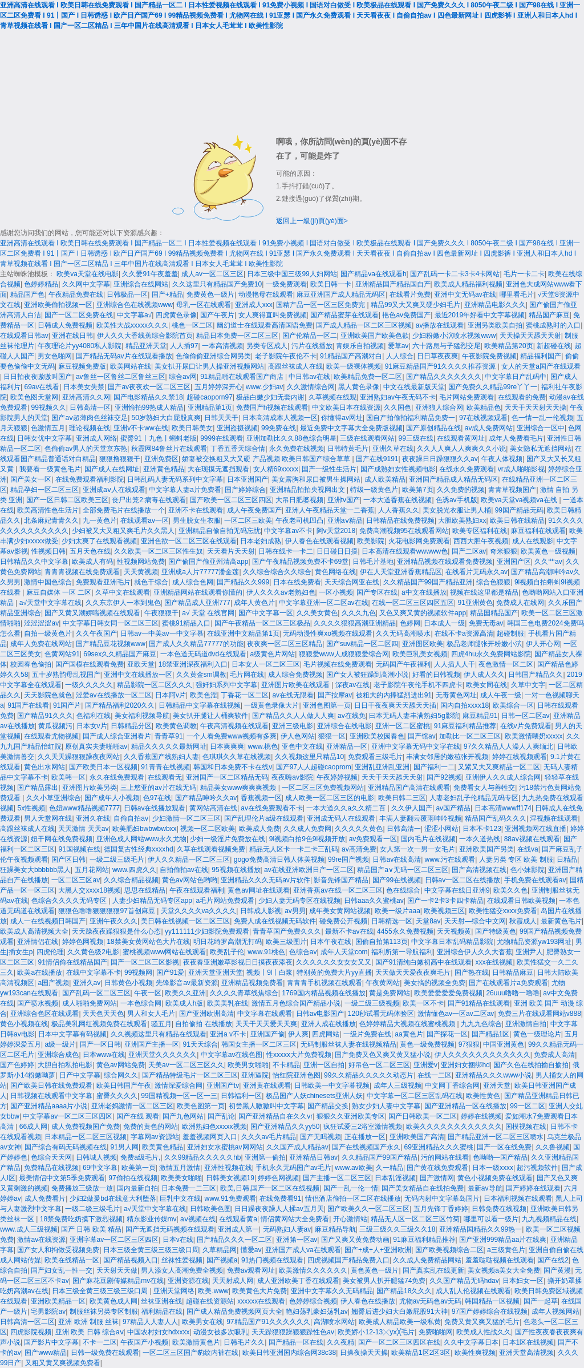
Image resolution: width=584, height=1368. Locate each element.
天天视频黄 (454, 931)
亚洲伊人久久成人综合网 (503, 777)
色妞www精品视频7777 (84, 808)
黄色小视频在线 (24, 1024)
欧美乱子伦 (227, 952)
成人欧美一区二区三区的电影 (329, 798)
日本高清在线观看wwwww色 (405, 551)
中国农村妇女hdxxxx (158, 1332)
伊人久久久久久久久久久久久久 (482, 1055)
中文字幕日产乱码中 (515, 377)
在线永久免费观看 (466, 469)
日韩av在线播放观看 (155, 808)
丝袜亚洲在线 (161, 1301)
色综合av (303, 952)
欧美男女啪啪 (248, 1065)
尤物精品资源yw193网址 (534, 942)
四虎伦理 (50, 952)
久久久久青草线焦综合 (244, 993)
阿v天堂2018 (336, 531)
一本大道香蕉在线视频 (397, 500)
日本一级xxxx (492, 1168)
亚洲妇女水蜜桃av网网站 (225, 1147)
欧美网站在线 (130, 366)
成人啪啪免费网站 (89, 1003)
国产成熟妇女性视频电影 (398, 469)
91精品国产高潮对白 (351, 356)
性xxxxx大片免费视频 (298, 1055)
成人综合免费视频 (295, 675)
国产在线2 (553, 1260)
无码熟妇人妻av (287, 1229)
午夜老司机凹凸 (299, 520)
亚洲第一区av (297, 1240)
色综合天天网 (51, 1157)
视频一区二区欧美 (207, 829)
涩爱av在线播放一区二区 (114, 695)
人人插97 (184, 346)
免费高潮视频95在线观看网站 (404, 531)
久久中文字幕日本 (471, 1342)
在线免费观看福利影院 (89, 479)
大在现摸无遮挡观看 (218, 469)
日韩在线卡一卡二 (285, 551)
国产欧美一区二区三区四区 (231, 500)
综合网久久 (121, 1075)
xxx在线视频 (494, 962)
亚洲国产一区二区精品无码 (227, 777)
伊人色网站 (298, 736)
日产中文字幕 (79, 1075)
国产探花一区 (447, 1034)
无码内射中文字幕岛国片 (442, 1198)
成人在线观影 (532, 541)
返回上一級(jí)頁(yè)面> (312, 221)
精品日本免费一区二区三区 (237, 336)
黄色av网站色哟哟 (189, 880)
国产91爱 (170, 972)
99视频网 (138, 972)
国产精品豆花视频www (110, 644)
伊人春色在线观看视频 (319, 541)
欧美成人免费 (259, 829)
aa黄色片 (409, 1034)
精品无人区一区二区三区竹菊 (415, 1219)
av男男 (295, 911)
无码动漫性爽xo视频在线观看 (327, 633)
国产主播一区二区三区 (337, 1178)
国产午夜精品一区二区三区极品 (262, 623)
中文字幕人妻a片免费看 (185, 490)
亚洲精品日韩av (313, 1157)
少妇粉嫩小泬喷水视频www (454, 336)
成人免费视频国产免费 (85, 1127)
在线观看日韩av (24, 336)
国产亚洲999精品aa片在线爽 (502, 1240)
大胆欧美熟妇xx (462, 520)
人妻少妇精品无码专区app (152, 901)
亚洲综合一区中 (541, 428)
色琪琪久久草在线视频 (236, 757)
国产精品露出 (37, 788)
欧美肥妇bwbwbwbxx (144, 829)
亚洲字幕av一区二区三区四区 (114, 1240)
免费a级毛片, (140, 1157)
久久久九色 (359, 613)
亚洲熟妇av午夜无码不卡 (398, 397)
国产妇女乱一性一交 (61, 1270)
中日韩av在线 (309, 377)
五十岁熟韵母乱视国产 (66, 675)
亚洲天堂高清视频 (526, 1353)
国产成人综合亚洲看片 (117, 736)
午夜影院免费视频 (489, 356)
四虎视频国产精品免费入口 (348, 1260)
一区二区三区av (75, 880)
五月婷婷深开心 (218, 387)
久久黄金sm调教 (201, 675)
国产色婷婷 (17, 1065)
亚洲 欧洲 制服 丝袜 (88, 1322)
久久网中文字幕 (86, 284)
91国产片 (67, 705)
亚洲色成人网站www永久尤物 (141, 839)
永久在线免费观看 (117, 777)
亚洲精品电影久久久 (495, 305)
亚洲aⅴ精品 (345, 520)
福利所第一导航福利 (402, 952)
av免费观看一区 (373, 839)
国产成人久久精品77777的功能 (196, 644)
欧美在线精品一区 (71, 1260)
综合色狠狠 (493, 582)
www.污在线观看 (450, 859)
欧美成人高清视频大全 (34, 931)
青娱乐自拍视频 (360, 346)
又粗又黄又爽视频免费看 (62, 1363)
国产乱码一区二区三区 (96, 993)
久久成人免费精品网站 (427, 1260)
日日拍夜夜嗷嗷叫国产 (37, 377)
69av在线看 (41, 387)
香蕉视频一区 (261, 798)
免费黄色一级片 (210, 294)
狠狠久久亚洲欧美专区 (351, 1116)
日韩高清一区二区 (27, 1322)
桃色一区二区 (192, 325)
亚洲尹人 (529, 952)
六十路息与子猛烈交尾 (446, 346)
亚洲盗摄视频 (237, 428)
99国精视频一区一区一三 (179, 1096)
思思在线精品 (144, 890)
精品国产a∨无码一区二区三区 (402, 870)
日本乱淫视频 (395, 1178)
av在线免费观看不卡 (272, 808)
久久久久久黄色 (359, 829)
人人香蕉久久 (398, 510)
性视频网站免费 (141, 562)
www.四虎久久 (134, 870)
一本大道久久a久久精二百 (346, 808)
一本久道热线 (479, 839)
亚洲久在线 (93, 818)
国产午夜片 (217, 315)
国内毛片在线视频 (428, 839)
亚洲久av (87, 983)
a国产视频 (53, 983)
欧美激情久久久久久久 (313, 1270)
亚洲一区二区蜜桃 (402, 726)
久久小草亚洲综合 (53, 798)
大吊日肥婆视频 (299, 500)
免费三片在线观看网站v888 (539, 1014)
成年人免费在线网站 (41, 644)
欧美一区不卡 (423, 1003)
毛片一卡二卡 (524, 274)
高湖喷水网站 (334, 1322)
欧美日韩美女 (192, 428)
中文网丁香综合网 (452, 1085)
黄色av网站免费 (120, 1065)
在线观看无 (165, 777)
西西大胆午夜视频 (480, 541)
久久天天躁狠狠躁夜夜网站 (79, 757)
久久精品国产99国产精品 (379, 1157)
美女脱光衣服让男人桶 (457, 510)
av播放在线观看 (440, 325)
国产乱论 (221, 1116)
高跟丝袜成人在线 (295, 366)
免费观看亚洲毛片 (103, 582)
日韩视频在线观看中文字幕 (51, 1096)
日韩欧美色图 (210, 1209)
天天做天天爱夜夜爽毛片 (413, 972)
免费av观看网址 (251, 1270)
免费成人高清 (554, 1055)
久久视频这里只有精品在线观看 (158, 1034)
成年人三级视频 (397, 1085)
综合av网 (183, 377)
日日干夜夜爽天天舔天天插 (395, 705)
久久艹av (548, 562)
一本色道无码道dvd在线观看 (203, 654)
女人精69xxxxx (275, 469)
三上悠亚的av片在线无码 (158, 788)
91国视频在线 (79, 849)
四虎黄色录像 (176, 315)
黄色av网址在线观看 (259, 890)
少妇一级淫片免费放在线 (227, 839)
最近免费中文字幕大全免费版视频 (351, 428)
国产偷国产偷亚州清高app (208, 562)
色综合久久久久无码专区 (69, 901)
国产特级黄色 (495, 931)
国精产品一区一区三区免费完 (321, 305)
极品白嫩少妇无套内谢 (270, 397)
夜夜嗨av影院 (292, 777)
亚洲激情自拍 (525, 1024)
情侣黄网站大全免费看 (295, 1219)
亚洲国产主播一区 (151, 1044)
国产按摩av (335, 695)
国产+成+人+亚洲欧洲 (377, 1250)
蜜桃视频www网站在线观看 (164, 952)
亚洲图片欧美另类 (89, 788)
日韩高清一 (404, 829)
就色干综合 (151, 582)
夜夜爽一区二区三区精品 (284, 644)
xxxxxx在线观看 (261, 1301)
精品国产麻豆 (549, 315)
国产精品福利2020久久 (120, 705)
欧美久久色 (510, 890)
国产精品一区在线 (296, 1342)
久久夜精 (340, 1342)
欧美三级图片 (286, 942)
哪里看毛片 (517, 294)
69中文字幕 (100, 1168)
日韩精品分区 (131, 726)
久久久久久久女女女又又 (333, 962)
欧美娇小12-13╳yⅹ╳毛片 (376, 1332)
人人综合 (399, 356)
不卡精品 (286, 1065)
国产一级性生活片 (329, 469)
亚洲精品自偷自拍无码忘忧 (220, 531)
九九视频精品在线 (549, 1219)
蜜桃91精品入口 (186, 623)
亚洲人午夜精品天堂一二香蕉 (329, 510)
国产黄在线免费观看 (437, 1168)
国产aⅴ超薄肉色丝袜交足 (89, 418)
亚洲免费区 (161, 459)
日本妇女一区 (523, 1281)
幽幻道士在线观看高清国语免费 (265, 325)
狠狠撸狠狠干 (119, 459)
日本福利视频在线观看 (518, 1198)
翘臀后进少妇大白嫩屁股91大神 (399, 1311)
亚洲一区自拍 (323, 1065)
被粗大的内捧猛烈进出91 (394, 695)
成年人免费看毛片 (516, 438)
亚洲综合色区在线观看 (44, 1014)
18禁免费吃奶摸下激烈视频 (81, 1219)
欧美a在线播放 (39, 972)
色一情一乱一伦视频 (542, 418)
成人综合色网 (192, 582)
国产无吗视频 (320, 1137)
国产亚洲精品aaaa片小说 (48, 1106)
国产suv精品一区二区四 (362, 644)
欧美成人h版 (184, 1003)
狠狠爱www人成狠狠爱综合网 (344, 654)
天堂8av (428, 921)
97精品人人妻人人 (150, 1322)
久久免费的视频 (461, 490)
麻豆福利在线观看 (538, 531)
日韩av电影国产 (320, 1014)
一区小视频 (336, 592)
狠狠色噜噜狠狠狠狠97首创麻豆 (107, 911)
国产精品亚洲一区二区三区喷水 (496, 1137)
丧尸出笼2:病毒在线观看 (149, 500)
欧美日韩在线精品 (517, 520)
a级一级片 (60, 1044)
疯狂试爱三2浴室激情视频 (363, 1127)
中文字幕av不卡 (288, 531)
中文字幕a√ (134, 315)
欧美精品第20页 (508, 346)
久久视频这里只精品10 (309, 757)
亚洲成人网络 (96, 438)
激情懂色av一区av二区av (455, 1014)
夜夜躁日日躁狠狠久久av (440, 459)
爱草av (398, 346)
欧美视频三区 (444, 911)
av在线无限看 (293, 695)
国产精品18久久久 (404, 1291)
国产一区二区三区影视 (145, 962)
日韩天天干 (221, 418)
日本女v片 (91, 726)
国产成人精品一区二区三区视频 (364, 325)
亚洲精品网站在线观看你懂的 (197, 592)
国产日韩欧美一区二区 (422, 1116)
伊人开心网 (543, 644)
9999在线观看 (221, 438)
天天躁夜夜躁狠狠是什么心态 (116, 931)
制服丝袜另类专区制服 (104, 1311)
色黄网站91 (61, 654)
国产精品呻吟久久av (206, 798)
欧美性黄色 (483, 1096)
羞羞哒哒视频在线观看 (499, 1260)
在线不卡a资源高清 (464, 633)
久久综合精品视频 (131, 880)
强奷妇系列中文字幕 (226, 685)
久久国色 (397, 407)
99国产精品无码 (519, 510)
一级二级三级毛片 (117, 859)
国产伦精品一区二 (309, 336)
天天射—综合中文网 (475, 921)
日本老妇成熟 (260, 541)
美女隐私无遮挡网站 (540, 449)
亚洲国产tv (222, 1085)
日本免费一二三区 (188, 1188)
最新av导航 (485, 1188)
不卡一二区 (100, 1342)
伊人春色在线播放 (367, 1301)
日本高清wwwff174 (503, 808)
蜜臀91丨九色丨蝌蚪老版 (158, 438)
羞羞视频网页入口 (209, 1137)
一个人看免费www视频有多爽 (231, 736)
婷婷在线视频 (481, 1116)
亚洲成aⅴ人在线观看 (114, 490)
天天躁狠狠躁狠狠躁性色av (293, 1332)
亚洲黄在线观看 (267, 1085)
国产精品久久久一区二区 (234, 1240)
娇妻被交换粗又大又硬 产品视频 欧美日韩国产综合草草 (267, 459)
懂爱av (251, 1250)
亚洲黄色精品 (163, 469)
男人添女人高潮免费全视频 (182, 1270)
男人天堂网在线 (48, 818)
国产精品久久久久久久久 (443, 377)
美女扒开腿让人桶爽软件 (210, 716)
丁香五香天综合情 (237, 449)
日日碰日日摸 (337, 551)
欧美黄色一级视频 (548, 551)
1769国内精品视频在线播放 (324, 993)
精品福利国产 (540, 356)
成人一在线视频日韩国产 (48, 921)
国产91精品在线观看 (479, 1003)
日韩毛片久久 (244, 1342)
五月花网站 (92, 870)
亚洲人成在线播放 (328, 1024)
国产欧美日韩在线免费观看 (51, 1085)
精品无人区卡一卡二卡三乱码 (293, 849)
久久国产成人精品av (297, 1147)
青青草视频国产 (512, 490)
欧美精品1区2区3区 (421, 1353)
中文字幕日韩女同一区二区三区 (111, 623)
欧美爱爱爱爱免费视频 (448, 993)
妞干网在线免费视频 (61, 839)
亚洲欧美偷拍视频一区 (58, 305)
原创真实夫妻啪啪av (96, 746)
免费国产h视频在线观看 (272, 407)
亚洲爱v (425, 1065)
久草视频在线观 (332, 397)
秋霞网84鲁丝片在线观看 (169, 449)
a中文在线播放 (424, 592)
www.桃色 (263, 746)
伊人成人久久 (484, 675)
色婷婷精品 (41, 284)
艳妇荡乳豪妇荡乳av (317, 1311)
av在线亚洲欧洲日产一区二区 (309, 870)
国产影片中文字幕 (51, 1342)
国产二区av (469, 551)
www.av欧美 (353, 1168)
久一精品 (389, 1168)
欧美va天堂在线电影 (87, 274)
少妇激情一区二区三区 (186, 818)
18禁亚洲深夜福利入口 (193, 664)
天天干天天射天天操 (535, 407)
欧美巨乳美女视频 (419, 654)
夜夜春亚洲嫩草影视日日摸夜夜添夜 (238, 962)
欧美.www (213, 1291)
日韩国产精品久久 (535, 675)
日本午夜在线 (330, 942)
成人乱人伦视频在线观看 (473, 1291)
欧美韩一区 (68, 777)
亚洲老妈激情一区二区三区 (132, 1106)
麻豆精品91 (480, 716)
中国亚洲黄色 (503, 1044)
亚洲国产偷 (267, 1034)
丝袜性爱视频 (181, 1260)
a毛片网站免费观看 (225, 901)
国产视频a (222, 1260)
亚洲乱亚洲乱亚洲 (382, 767)
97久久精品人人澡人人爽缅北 (508, 746)
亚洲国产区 (514, 562)
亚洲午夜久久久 (113, 921)
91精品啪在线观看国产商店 (242, 377)
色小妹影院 (527, 870)
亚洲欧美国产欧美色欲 (374, 336)
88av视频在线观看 (532, 839)
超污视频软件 (537, 1168)
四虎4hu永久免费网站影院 (491, 654)
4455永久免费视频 (405, 931)
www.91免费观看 (230, 1198)
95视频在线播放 (236, 870)
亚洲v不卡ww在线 (140, 428)
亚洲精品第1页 (210, 407)
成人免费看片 (45, 1198)
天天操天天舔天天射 (530, 336)
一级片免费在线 (367, 1034)
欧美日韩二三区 (402, 798)
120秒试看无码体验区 (381, 1014)
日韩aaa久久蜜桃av (374, 901)
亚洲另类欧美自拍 (495, 325)
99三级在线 (416, 438)
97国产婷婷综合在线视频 (490, 1311)
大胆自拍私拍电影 (65, 1065)
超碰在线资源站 (210, 1301)
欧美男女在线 (202, 1322)
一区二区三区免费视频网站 (323, 788)
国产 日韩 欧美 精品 (91, 1229)
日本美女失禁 (83, 387)
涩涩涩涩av (41, 623)
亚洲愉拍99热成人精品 (149, 407)
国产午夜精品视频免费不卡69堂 (300, 562)
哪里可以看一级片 (491, 1219)
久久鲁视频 (553, 1147)
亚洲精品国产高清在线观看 (409, 788)
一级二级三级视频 (371, 1003)
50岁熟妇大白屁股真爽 (166, 418)
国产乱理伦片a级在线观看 (263, 818)
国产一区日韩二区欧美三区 (67, 500)
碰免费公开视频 (343, 921)
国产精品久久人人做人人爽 (293, 716)
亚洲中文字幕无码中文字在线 (415, 746)
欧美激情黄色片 (196, 1342)
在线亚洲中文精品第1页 (243, 633)
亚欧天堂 (141, 664)
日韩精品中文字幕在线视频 (200, 705)
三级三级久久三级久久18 (397, 1229)
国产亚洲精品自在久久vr (275, 1116)
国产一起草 (541, 1301)
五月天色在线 (90, 551)
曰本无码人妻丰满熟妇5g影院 (414, 716)
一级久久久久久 (89, 685)
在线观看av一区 (144, 520)
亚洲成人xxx (254, 305)
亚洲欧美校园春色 (377, 736)
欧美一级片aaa (397, 911)
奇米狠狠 (503, 551)
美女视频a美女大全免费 (504, 1270)
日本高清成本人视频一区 (280, 418)
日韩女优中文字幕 (44, 438)
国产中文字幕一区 (265, 613)
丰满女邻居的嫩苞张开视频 (447, 757)
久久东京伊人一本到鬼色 (123, 603)
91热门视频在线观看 (272, 1260)
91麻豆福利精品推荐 (465, 726)
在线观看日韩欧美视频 (521, 901)
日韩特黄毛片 (347, 449)
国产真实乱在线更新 (433, 1270)
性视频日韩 (48, 551)
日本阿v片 (170, 695)
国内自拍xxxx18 (464, 705)
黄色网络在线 (335, 572)
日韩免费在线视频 (499, 1209)
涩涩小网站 (441, 829)
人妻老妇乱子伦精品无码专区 (473, 798)
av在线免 (352, 716)
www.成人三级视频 (29, 1229)
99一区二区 (527, 1106)
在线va (527, 849)
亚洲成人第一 (238, 1229)
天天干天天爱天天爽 (266, 1024)
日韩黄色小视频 (128, 983)
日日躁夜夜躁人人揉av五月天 (279, 1209)
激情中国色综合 (48, 582)
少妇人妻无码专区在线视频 (299, 901)
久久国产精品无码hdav (464, 1281)
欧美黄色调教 (176, 726)
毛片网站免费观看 (466, 397)
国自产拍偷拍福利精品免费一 (410, 418)
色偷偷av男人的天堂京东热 (85, 449)
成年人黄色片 (254, 603)
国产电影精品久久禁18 (147, 397)
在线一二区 (434, 1075)
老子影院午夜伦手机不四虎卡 (418, 685)
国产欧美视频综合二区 (449, 1250)
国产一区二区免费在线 (78, 315)
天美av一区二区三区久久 (186, 1065)
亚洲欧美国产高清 (417, 1137)
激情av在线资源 (41, 1240)
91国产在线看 (28, 705)
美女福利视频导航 (142, 716)
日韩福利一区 (241, 1096)
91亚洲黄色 (475, 603)
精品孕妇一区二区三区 (44, 490)
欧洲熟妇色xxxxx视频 (214, 1127)
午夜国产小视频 (144, 1342)
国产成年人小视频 (111, 798)
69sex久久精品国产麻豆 (119, 654)
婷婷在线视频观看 (519, 757)
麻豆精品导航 (335, 1229)
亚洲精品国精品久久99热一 (480, 1229)
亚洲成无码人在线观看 (341, 818)
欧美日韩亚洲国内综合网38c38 (289, 1353)
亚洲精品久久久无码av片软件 (265, 880)
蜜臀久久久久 (116, 1096)
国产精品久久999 (243, 582)
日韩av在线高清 (396, 859)
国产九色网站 (183, 1116)
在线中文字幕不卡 (93, 972)
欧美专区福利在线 (479, 531)
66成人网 (33, 1127)
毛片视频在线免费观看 (337, 664)
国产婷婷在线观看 (533, 1188)
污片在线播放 (311, 346)
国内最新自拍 (137, 1188)
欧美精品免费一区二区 (368, 377)
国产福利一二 (434, 767)
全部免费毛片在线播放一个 (124, 510)
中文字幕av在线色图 (232, 1055)
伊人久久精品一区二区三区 (189, 859)
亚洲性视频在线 (228, 1168)
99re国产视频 (348, 859)
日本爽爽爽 (227, 746)
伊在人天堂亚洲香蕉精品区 (401, 572)
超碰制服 (510, 633)
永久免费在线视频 (296, 449)
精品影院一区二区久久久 (154, 685)
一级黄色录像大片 (271, 705)
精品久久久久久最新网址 (168, 746)
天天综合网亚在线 (352, 582)
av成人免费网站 (489, 428)
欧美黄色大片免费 (259, 1291)
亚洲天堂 (496, 1085)
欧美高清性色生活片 (48, 510)
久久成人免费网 (307, 829)
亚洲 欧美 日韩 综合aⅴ (89, 1332)
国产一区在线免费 (504, 1147)
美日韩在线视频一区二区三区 (185, 921)
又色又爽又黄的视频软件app (422, 613)
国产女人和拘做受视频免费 (58, 1250)
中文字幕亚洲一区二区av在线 (323, 603)
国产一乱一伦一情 (350, 1188)
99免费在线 (278, 428)
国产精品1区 (491, 1034)
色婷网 (410, 623)
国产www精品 (46, 1353)
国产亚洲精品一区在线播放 (465, 1106)
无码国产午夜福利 (403, 664)
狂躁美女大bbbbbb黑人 (35, 870)
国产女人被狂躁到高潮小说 (367, 675)
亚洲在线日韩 (72, 336)
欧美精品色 (484, 407)
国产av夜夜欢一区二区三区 (149, 387)
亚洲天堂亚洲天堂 (215, 972)
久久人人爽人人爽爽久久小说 (461, 449)
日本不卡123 (482, 829)
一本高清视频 (222, 346)
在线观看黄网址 (461, 438)
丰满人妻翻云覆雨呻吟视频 (420, 818)
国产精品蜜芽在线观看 (344, 315)
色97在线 (157, 798)
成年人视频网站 (555, 1311)
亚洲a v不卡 (228, 1034)
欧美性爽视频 (475, 1353)
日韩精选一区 (391, 921)
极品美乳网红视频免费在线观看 (99, 1024)
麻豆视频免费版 (82, 366)
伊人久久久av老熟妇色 (280, 592)
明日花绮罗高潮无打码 (227, 942)
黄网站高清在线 (213, 808)
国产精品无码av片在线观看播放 (124, 356)
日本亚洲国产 (247, 479)
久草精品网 (219, 1250)
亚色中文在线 (302, 746)
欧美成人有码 (92, 562)
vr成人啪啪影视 (521, 469)
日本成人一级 (444, 623)
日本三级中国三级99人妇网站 (291, 274)
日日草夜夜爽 (437, 356)
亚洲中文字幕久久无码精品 (332, 1291)
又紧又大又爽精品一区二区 (499, 767)
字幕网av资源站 (155, 1137)
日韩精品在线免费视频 (400, 520)
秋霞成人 (523, 921)
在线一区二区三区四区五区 (413, 603)
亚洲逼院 (255, 1075)
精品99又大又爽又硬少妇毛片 (415, 305)
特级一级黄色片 (374, 490)
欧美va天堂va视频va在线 (520, 500)
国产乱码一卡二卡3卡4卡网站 (455, 274)
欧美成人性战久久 (483, 1332)
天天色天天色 (103, 1014)
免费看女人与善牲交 (484, 788)
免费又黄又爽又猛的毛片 (482, 1322)
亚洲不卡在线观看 (195, 510)
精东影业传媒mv (152, 1219)
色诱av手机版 (456, 500)
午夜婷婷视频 (337, 777)
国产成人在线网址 (111, 469)
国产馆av (422, 736)
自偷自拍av (130, 818)
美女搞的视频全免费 (434, 983)
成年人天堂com (344, 952)
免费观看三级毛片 (375, 757)
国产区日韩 (68, 859)
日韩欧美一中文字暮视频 (332, 1085)
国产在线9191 (377, 459)
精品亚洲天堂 (146, 346)
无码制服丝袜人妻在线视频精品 (348, 1044)
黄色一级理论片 (537, 1034)
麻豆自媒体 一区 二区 (59, 592)
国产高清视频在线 (479, 870)
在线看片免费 (410, 294)
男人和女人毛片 (151, 1014)
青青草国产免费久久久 (287, 931)
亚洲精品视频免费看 (252, 983)
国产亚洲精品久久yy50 (284, 1127)
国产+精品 (167, 294)
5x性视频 (31, 808)
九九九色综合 (481, 1024)
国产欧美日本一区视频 (103, 767)
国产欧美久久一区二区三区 (368, 1209)
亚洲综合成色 (58, 1055)
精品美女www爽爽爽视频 (239, 788)
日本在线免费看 (297, 582)
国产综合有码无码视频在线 (66, 1147)
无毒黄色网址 (456, 695)
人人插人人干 (454, 664)
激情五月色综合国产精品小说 (296, 1003)
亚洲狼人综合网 (439, 407)
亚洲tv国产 (343, 500)
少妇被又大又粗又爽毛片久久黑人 (123, 531)
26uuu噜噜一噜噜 (512, 993)
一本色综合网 (140, 1003)
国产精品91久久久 (44, 716)
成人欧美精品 (384, 479)
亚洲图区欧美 (422, 644)
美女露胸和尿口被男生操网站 (315, 479)
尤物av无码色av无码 (430, 1301)
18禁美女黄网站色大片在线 (148, 942)
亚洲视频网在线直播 (535, 829)
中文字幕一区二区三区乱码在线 (415, 1096)
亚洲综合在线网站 (140, 284)
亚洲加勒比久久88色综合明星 (291, 438)
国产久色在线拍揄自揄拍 (531, 1065)
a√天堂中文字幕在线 (50, 603)
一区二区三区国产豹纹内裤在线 (190, 1353)
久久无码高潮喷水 (403, 633)
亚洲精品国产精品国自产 (393, 284)
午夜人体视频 (501, 459)
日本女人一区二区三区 (266, 664)
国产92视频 (444, 777)
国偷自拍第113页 (381, 942)
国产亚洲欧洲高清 (206, 1014)
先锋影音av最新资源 (187, 983)
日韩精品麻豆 (512, 972)
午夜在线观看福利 (196, 890)
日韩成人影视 (260, 911)
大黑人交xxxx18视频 (89, 890)
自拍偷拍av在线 (184, 870)
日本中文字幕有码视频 (72, 1034)
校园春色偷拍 (30, 664)
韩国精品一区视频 (492, 1301)
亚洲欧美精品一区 (58, 1301)
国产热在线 (472, 972)
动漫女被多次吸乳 (220, 1332)
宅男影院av (48, 1311)
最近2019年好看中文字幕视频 (480, 315)
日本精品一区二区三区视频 (85, 1137)
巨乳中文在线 (180, 1198)
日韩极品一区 (127, 294)
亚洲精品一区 (346, 746)
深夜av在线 (352, 685)
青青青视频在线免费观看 (82, 572)
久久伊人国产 (411, 808)
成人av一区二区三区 (212, 274)
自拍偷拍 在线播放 (203, 1024)
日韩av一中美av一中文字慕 (161, 633)
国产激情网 (437, 1178)
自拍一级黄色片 (48, 633)
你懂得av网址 (342, 418)
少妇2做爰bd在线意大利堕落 (113, 1198)
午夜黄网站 (383, 983)
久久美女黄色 (317, 613)
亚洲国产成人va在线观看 (303, 1250)
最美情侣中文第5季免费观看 (62, 1178)
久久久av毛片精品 (269, 1137)
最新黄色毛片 (561, 921)
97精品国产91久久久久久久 (268, 1322)
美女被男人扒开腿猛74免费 (384, 1281)
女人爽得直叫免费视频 (272, 315)
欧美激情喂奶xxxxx (534, 736)
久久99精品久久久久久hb (202, 1157)
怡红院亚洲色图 (297, 1075)
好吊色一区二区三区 (379, 1065)
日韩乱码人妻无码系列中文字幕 (175, 479)
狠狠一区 (332, 736)
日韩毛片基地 (373, 562)
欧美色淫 (203, 695)
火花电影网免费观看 (419, 541)
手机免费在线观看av (535, 880)
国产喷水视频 (37, 1003)
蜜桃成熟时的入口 (553, 325)
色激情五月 (48, 428)
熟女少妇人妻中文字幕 (386, 1106)
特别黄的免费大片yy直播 (334, 972)
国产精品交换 (327, 1106)
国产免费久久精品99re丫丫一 (492, 387)
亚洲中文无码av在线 (465, 294)
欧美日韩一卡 (330, 284)
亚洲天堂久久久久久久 (162, 1055)
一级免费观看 (286, 284)
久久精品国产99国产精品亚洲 (428, 582)
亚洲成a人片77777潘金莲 (200, 572)
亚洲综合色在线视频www (134, 305)
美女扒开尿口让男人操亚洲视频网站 (209, 366)
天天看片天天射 (231, 551)
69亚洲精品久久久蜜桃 (438, 1147)
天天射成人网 (232, 1281)
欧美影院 (370, 541)
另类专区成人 (266, 346)
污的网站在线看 (445, 1157)
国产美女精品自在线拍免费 (423, 1188)
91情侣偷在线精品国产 (72, 962)
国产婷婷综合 (245, 490)
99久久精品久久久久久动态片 (368, 1075)
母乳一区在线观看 (203, 305)
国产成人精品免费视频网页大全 (234, 1311)
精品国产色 (27, 294)
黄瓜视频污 (55, 726)
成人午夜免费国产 (254, 510)
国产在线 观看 (137, 1116)
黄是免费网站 (389, 993)
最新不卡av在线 (349, 931)
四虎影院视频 (30, 1332)
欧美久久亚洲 (185, 993)
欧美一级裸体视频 (353, 366)
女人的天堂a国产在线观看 (541, 366)
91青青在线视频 (165, 767)
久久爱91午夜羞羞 (149, 274)
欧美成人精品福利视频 (468, 284)
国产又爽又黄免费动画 (355, 1240)
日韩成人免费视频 (65, 325)
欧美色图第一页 (201, 1106)
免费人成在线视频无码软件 (275, 921)
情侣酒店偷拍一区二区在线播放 (353, 1198)
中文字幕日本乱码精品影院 (452, 942)
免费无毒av (486, 623)
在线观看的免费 (522, 397)
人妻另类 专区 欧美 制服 (516, 859)
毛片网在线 (247, 675)
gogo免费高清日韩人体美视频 (279, 859)
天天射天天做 (116, 1270)
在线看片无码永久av (476, 572)
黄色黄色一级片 (375, 1270)
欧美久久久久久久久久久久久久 (454, 1127)
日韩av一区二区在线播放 (463, 880)
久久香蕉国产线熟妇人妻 (161, 757)
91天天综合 (200, 1044)
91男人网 (125, 1147)
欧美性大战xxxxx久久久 (132, 325)
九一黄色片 (100, 520)
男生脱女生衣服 (197, 520)
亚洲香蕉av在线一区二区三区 (338, 890)
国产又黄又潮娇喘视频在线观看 (92, 613)
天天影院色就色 (48, 695)
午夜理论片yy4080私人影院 (79, 346)
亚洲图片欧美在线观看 (296, 685)
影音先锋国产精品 (341, 880)
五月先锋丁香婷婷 (440, 1209)
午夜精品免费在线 (75, 294)
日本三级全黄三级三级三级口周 (151, 1250)
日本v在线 (178, 1240)
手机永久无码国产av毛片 (293, 1168)
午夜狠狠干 (161, 613)
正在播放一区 (365, 1137)
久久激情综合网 (311, 387)
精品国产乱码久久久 (495, 818)
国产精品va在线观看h (373, 274)
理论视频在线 (89, 428)
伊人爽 (298, 1034)
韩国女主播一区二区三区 (259, 1044)
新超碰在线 (554, 346)
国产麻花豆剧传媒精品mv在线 (118, 1281)
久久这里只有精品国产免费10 (217, 284)
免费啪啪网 (436, 1332)
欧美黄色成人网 (113, 1301)
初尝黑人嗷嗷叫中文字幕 (266, 1106)
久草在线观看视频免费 (211, 849)
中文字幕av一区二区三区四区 (67, 1116)
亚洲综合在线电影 (344, 726)
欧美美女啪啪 (181, 1178)
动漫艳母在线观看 (265, 294)
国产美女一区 (30, 479)
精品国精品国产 (494, 613)
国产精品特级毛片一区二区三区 (190, 1075)
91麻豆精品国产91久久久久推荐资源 (441, 366)
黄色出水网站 (44, 767)
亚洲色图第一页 (327, 705)
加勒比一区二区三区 (470, 736)
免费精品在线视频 (51, 1168)
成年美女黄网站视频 (340, 911)
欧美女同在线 (486, 685)
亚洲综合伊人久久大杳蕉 (474, 952)
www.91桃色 (266, 952)
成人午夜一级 (500, 695)
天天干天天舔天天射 (392, 777)
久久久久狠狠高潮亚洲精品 (355, 623)
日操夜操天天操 (364, 1353)
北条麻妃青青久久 (51, 520)
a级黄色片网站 (272, 654)
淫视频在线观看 (554, 818)
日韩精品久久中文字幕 (34, 562)
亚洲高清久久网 (86, 397)
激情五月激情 (179, 1168)
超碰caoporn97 (209, 397)
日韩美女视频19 (230, 1178)
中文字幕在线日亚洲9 (457, 890)
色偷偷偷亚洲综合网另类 (213, 356)
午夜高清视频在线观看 (234, 726)
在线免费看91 (280, 1198)
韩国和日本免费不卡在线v (232, 767)
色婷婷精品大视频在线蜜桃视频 (408, 1024)
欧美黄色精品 (162, 1147)
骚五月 (161, 1024)
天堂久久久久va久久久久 (199, 911)
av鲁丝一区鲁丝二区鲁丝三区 (120, 377)
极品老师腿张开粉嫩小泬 (484, 644)
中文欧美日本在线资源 (346, 407)
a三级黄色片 (506, 1250)
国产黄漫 (557, 1270)
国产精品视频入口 (130, 1260)
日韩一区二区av (525, 716)
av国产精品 (453, 808)
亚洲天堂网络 (173, 1291)
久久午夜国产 (96, 633)
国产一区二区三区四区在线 (399, 1342)
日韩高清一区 (90, 407)
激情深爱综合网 (178, 1085)
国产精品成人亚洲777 (197, 603)
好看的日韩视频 (436, 675)
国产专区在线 (377, 592)
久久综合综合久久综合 (277, 572)
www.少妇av (264, 387)
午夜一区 (147, 993)
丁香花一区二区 (245, 695)
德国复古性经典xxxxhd (138, 849)
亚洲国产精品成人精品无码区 (453, 479)
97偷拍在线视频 (132, 1178)
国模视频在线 (525, 1127)
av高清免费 (359, 849)
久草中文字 (528, 685)
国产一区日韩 (100, 1044)
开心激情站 (350, 1219)
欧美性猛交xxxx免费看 (503, 911)
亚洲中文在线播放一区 (138, 675)
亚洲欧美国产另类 (486, 849)
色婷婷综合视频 (313, 1301)
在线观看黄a (238, 1219)
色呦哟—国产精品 (500, 1157)
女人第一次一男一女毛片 (417, 849)
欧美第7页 (417, 490)
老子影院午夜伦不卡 (286, 356)
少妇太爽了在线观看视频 (99, 541)
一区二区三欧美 (248, 520)
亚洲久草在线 (392, 449)
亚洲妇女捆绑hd (465, 1065)
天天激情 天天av (83, 829)
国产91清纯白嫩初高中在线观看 (423, 962)
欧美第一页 (138, 1168)
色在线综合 (403, 890)
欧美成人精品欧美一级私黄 (400, 1322)
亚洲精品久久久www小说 (493, 1075)
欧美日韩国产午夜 (123, 1085)
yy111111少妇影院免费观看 (207, 931)
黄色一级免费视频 (427, 1044)
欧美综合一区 (513, 705)
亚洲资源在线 (188, 1281)
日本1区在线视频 (528, 1342)
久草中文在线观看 (122, 592)
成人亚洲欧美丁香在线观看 (298, 1281)
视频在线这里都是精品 (484, 592)
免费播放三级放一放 (82, 1188)
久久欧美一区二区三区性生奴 (158, 551)
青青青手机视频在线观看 (324, 983)
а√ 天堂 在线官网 (208, 613)
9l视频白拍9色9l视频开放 (307, 839)
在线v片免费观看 (525, 726)
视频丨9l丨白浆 (269, 972)
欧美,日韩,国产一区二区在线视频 (270, 1188)
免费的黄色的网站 (150, 1127)
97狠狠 (469, 1044)
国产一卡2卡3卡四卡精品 (445, 901)
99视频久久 (48, 407)
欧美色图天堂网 (34, 397)
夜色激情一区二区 (505, 664)
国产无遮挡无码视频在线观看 (169, 1229)
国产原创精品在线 (433, 428)
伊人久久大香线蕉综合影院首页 (145, 336)
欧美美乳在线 (227, 1003)
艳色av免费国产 (406, 315)
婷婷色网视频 (82, 942)
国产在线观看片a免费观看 (508, 983)
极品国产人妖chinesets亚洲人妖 (314, 1096)
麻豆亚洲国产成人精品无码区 (341, 294)
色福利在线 (93, 716)
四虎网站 (325, 1034)
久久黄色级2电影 (93, 952)
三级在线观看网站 (367, 438)
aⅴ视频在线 (198, 1219)
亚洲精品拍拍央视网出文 (308, 490)
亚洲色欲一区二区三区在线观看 (189, 541)
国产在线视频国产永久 (366, 1147)
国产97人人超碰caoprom (313, 767)
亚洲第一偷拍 (265, 1157)
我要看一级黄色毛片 (50, 469)
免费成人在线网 (520, 603)
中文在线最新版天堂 (414, 387)
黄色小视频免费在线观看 (495, 1178)
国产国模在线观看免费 (89, 664)
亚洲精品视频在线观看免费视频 (445, 562)
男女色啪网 (55, 356)
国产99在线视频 (396, 880)
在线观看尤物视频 (51, 736)
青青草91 (168, 736)
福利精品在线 (161, 1311)
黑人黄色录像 (358, 387)
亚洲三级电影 (292, 726)
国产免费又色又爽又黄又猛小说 (383, 1055)
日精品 (567, 859)
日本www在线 (104, 1055)
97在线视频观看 (483, 418)
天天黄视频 (141, 572)
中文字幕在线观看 (264, 1014)
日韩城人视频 (96, 1157)
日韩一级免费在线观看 (105, 1353)
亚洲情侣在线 (37, 942)
